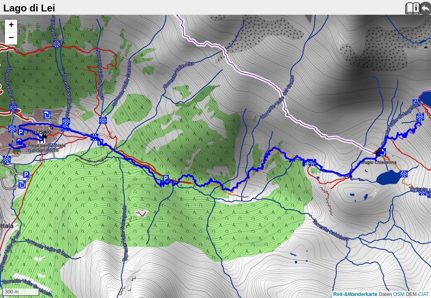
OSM (398, 294)
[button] (11, 26)
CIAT (423, 294)
